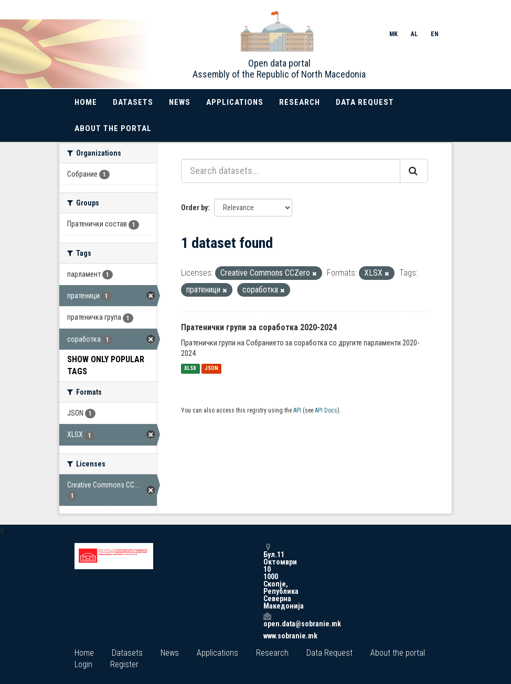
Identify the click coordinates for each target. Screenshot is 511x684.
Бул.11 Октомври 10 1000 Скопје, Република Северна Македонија (267, 576)
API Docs (326, 410)
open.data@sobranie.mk (267, 619)
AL (414, 34)
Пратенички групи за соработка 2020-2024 (259, 327)
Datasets (133, 102)
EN (435, 34)
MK (393, 34)
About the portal (113, 128)
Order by (194, 207)
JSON (211, 368)
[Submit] (414, 171)
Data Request (365, 102)
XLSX (190, 368)
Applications (234, 102)
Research (299, 102)
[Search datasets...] (290, 171)
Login (83, 664)
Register (124, 664)
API (297, 410)
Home (85, 102)
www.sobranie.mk (267, 635)
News (179, 102)
